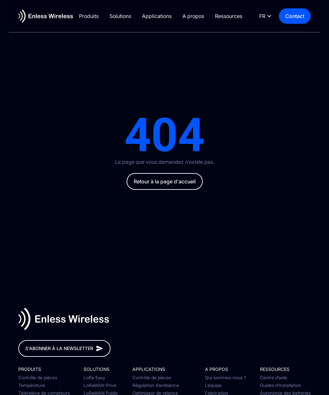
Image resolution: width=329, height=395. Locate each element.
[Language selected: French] (273, 16)
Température (31, 385)
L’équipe (213, 385)
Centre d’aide (273, 377)
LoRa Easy (94, 377)
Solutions (124, 16)
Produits (92, 16)
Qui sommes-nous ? (225, 377)
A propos (197, 16)
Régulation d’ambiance (155, 385)
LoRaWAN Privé (100, 385)
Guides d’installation (280, 385)
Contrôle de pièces (37, 377)
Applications (160, 16)
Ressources (232, 16)
